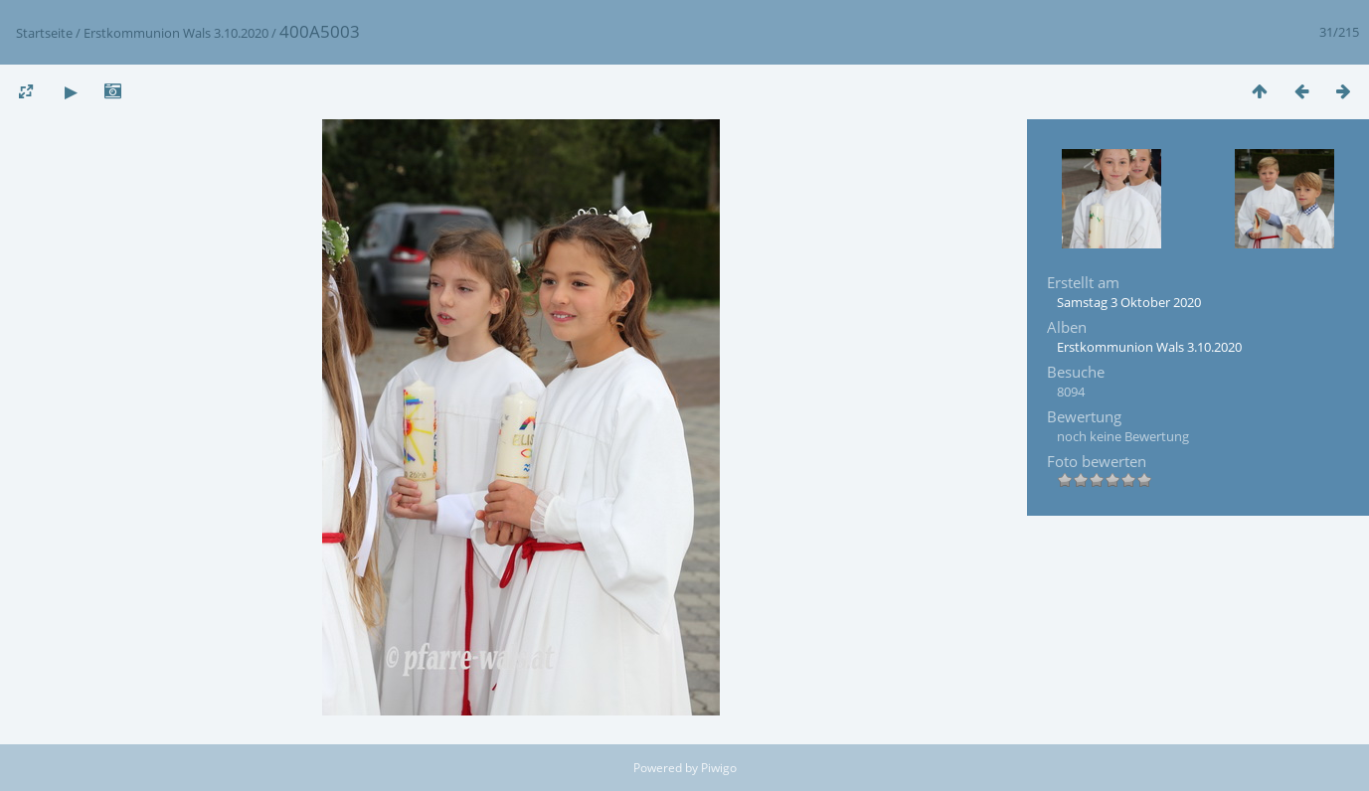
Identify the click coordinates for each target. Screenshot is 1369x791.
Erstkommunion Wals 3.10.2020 (176, 33)
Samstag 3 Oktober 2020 (1129, 302)
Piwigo (719, 767)
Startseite (44, 33)
